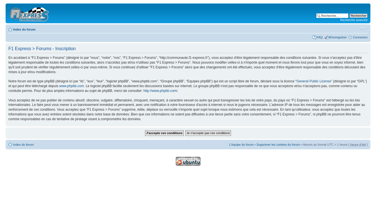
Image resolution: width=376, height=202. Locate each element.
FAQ (320, 37)
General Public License (313, 81)
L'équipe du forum (241, 144)
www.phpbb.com (71, 86)
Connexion (360, 37)
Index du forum (24, 29)
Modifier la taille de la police (363, 28)
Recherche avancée (354, 20)
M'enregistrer (338, 37)
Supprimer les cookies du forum (278, 144)
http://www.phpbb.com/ (160, 91)
